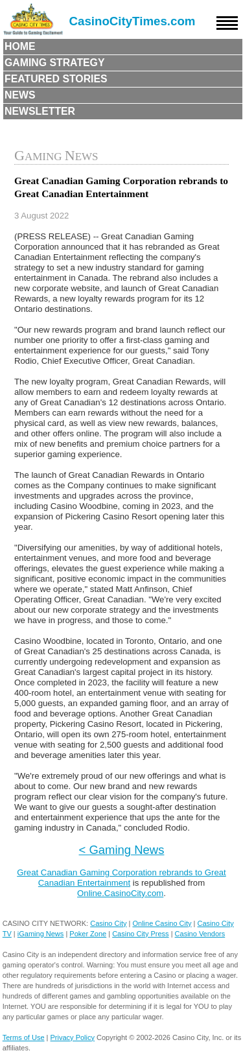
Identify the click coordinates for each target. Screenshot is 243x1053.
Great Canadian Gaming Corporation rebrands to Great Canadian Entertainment (121, 878)
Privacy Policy (73, 1037)
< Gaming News (122, 850)
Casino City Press (140, 934)
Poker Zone (87, 934)
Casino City (108, 923)
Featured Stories (56, 78)
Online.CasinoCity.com (120, 893)
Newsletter (40, 111)
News (20, 95)
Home (20, 46)
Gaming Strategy (54, 62)
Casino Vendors (200, 934)
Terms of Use (24, 1037)
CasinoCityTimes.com (132, 21)
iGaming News (40, 934)
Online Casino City (161, 923)
